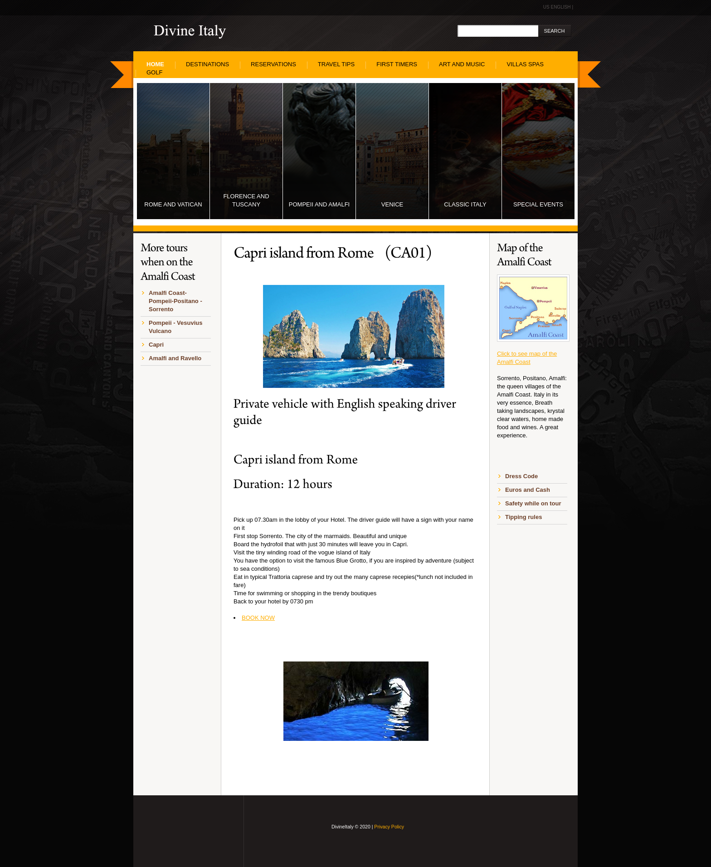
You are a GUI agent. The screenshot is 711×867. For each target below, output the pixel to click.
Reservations (273, 64)
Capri (156, 344)
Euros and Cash (527, 489)
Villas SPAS (524, 64)
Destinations (207, 64)
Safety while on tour (533, 503)
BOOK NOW (258, 617)
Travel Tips (336, 64)
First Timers (396, 64)
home (155, 64)
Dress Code (521, 476)
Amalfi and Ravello (175, 358)
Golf (154, 72)
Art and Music (462, 64)
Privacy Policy (389, 826)
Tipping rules (523, 517)
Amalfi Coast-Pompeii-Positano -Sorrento (175, 301)
